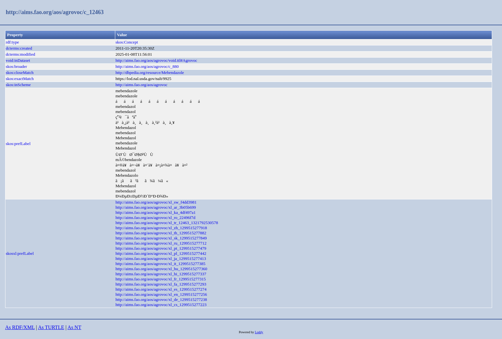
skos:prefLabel (18, 143)
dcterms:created (19, 48)
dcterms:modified (20, 54)
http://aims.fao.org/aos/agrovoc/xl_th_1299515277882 (161, 232)
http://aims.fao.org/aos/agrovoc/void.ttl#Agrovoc (156, 60)
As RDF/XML (20, 327)
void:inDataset (18, 60)
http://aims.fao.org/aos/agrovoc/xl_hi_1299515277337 (161, 273)
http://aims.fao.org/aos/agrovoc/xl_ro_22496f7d (156, 217)
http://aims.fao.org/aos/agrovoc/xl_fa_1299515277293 (161, 284)
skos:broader (16, 66)
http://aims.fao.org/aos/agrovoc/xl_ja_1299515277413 (161, 258)
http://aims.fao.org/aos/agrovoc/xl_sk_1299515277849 (161, 238)
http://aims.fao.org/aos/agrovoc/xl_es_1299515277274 (161, 289)
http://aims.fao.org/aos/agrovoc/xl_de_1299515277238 (161, 299)
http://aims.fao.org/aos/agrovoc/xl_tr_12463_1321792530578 (167, 222)
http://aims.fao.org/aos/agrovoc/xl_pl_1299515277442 (161, 253)
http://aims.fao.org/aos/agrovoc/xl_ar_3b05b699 (156, 207)
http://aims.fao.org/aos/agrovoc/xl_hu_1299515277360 (161, 268)
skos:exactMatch (20, 78)
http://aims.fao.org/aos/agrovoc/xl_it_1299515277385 (161, 263)
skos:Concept (127, 42)
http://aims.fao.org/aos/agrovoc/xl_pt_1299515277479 (161, 248)
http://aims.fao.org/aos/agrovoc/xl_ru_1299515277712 (161, 243)
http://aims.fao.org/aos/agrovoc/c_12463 (55, 12)
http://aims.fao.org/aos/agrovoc (141, 84)
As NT (74, 327)
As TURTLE (51, 327)
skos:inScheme (18, 84)
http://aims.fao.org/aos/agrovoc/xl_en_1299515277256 (161, 294)
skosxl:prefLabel (20, 253)
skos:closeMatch (20, 72)
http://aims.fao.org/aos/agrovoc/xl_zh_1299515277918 (161, 227)
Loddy (259, 332)
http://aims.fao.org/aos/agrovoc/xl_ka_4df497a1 (156, 212)
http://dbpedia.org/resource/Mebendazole (150, 72)
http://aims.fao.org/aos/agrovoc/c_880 (147, 66)
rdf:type (12, 42)
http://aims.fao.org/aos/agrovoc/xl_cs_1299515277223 (161, 304)
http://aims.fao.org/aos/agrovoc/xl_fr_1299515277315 (161, 279)
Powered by (247, 332)
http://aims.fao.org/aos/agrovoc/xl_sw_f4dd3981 (156, 202)
